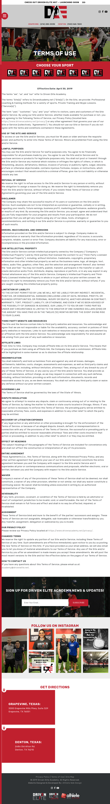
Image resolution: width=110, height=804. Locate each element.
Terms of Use (57, 777)
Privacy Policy (43, 777)
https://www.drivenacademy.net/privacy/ (24, 121)
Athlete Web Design (72, 783)
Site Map (70, 777)
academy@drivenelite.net (15, 567)
